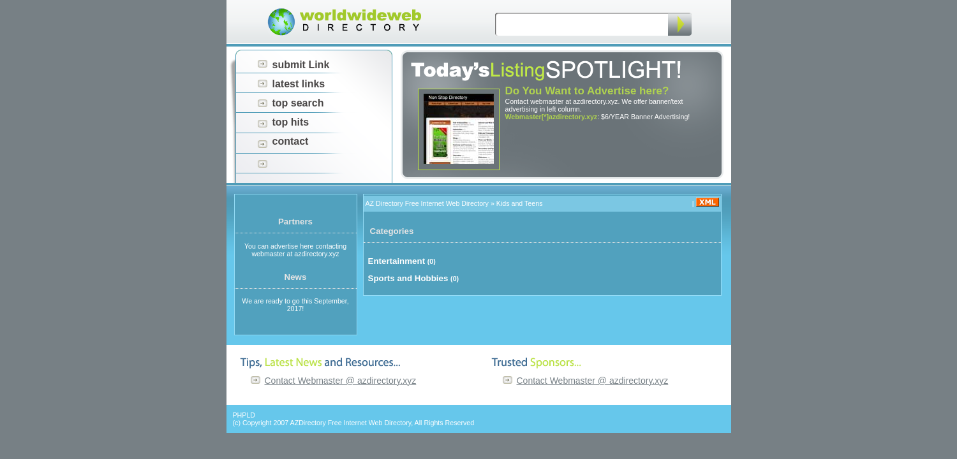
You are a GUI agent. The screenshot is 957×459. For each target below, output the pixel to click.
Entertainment (397, 261)
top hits (290, 122)
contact (290, 141)
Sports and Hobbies (408, 278)
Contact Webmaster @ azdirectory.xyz (341, 380)
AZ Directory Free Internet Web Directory (427, 203)
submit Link (301, 64)
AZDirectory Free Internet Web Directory (351, 422)
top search (298, 103)
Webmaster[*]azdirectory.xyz (551, 116)
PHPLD (244, 415)
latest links (298, 83)
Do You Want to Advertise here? (587, 91)
